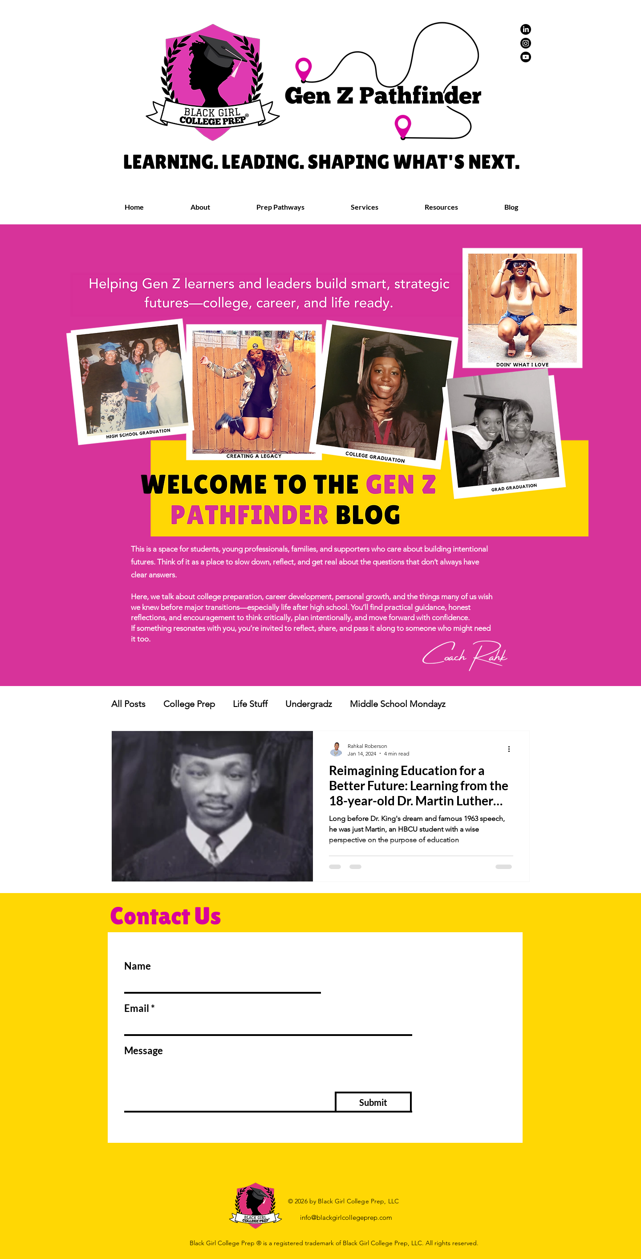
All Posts (128, 704)
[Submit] (373, 1102)
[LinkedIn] (525, 29)
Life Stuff (250, 704)
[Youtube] (525, 57)
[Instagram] (525, 43)
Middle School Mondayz (398, 704)
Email (136, 1008)
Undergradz (308, 704)
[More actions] (512, 749)
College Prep (189, 704)
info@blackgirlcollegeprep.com (346, 1217)
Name (137, 966)
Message (143, 1051)
